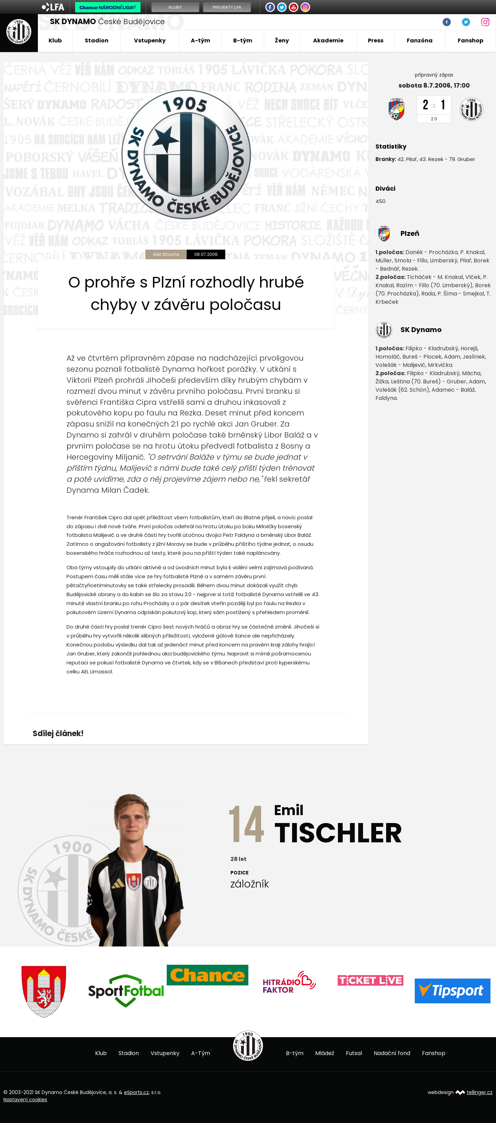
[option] (44, 992)
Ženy (282, 40)
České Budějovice (107, 21)
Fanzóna (420, 40)
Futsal (354, 1053)
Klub (55, 40)
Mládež (324, 1053)
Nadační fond (392, 1053)
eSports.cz (136, 1092)
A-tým (200, 40)
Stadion (96, 40)
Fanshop (470, 40)
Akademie (328, 40)
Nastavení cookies (25, 1099)
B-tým (242, 40)
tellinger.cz (480, 1092)
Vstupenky (150, 40)
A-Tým (200, 1053)
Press (375, 40)
